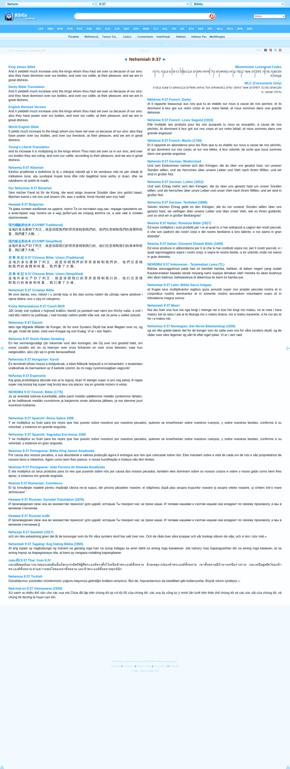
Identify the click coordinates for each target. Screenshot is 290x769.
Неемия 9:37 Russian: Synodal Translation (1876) (46, 499)
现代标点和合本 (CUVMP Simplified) (35, 241)
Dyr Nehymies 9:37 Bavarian (30, 188)
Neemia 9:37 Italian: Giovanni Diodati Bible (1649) (185, 243)
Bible (11, 51)
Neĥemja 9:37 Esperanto (27, 375)
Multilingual (22, 51)
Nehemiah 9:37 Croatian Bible (31, 290)
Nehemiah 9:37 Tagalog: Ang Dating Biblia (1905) (45, 544)
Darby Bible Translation (26, 87)
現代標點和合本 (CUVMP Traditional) (35, 225)
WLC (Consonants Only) (263, 83)
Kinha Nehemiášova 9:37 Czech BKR (36, 306)
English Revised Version (27, 107)
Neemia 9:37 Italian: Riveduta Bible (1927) (179, 223)
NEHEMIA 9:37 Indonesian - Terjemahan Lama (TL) (185, 264)
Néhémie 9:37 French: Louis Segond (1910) (180, 120)
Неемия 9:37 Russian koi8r (29, 516)
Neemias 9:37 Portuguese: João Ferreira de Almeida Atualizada (56, 467)
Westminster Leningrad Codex (258, 67)
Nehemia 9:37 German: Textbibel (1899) (177, 202)
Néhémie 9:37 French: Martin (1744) (174, 140)
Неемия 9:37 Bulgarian (26, 204)
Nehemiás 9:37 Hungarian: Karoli (33, 359)
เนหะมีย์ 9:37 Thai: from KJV (29, 560)
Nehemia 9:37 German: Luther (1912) (175, 182)
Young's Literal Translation (29, 147)
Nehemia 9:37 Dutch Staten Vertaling (36, 339)
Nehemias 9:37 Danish (25, 322)
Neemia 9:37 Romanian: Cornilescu (35, 483)
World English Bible (23, 127)
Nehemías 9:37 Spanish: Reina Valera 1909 (41, 418)
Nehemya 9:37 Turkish (25, 576)
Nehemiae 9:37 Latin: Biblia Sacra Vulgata (179, 285)
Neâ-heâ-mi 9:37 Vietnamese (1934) (35, 588)
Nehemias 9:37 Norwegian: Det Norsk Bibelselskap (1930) (191, 326)
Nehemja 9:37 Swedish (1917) (30, 532)
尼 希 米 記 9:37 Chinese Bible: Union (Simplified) (45, 274)
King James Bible (21, 67)
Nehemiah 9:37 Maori (163, 305)
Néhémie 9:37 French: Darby (169, 99)
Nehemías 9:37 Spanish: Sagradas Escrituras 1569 (47, 434)
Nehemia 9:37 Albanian (26, 167)
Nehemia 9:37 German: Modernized (174, 161)
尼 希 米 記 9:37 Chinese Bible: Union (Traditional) (46, 257)
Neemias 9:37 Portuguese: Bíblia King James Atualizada (51, 451)
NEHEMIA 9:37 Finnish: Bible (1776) (35, 392)
